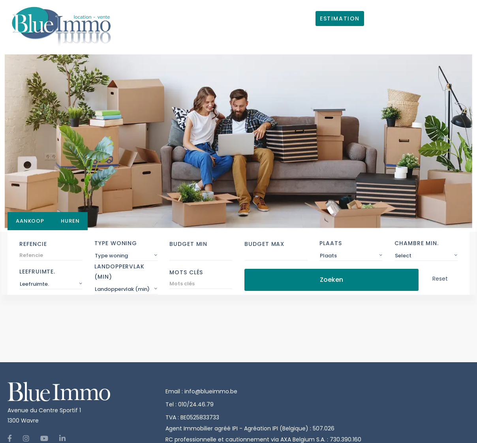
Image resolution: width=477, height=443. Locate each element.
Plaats (330, 243)
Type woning (115, 243)
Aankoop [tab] (30, 221)
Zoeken (331, 279)
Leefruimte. (37, 271)
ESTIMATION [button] (340, 18)
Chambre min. (416, 243)
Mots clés (186, 272)
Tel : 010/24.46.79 (189, 404)
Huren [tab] (70, 221)
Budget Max (264, 244)
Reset (440, 279)
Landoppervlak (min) (119, 271)
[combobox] (126, 256)
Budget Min (188, 244)
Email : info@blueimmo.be (201, 391)
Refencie (33, 244)
